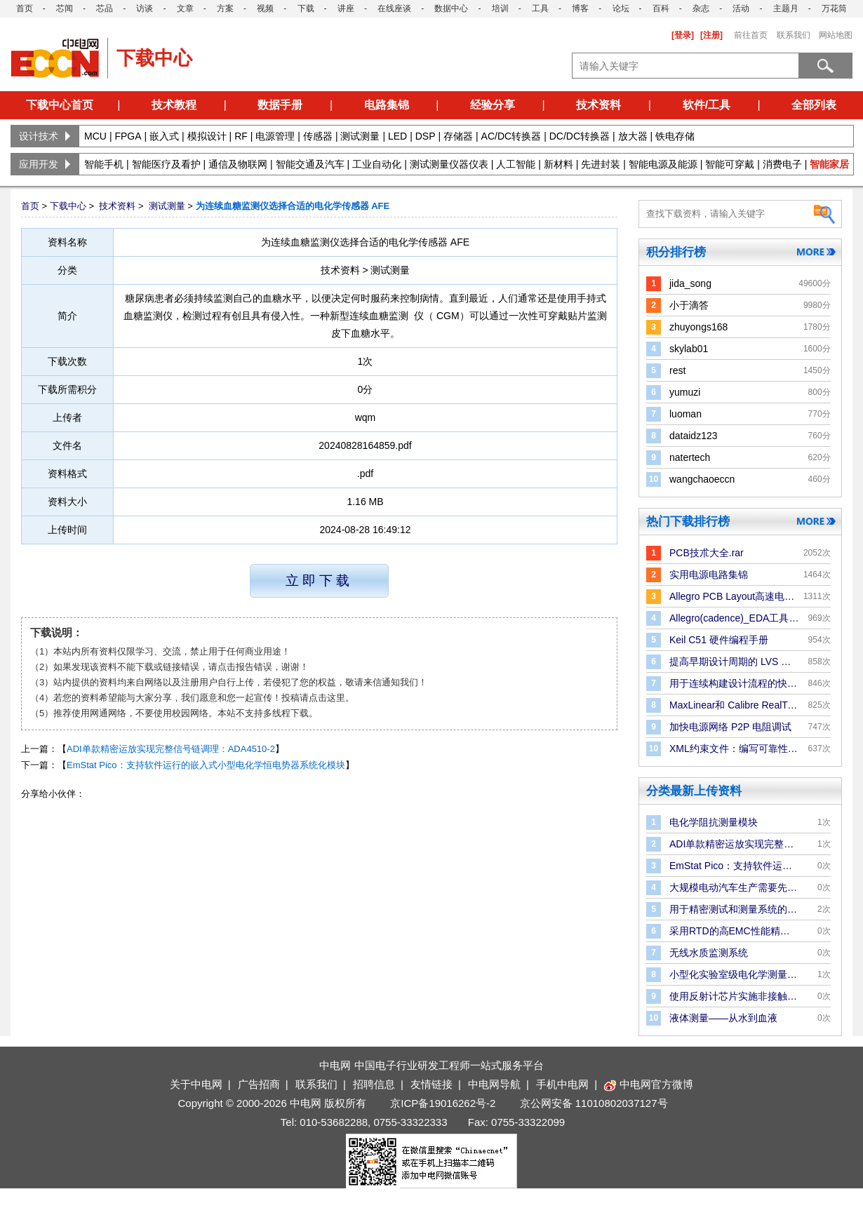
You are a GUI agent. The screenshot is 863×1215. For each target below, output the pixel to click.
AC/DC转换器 (511, 136)
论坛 (621, 8)
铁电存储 (675, 136)
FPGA (127, 136)
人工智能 (515, 164)
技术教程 (174, 105)
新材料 (558, 164)
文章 (185, 8)
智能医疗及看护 (166, 164)
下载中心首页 (59, 105)
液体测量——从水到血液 (723, 1017)
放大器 (633, 136)
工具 (540, 8)
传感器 (318, 136)
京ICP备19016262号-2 (442, 1103)
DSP (425, 136)
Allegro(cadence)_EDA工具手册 (734, 618)
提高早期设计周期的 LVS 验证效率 (734, 661)
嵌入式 (164, 136)
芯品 (104, 8)
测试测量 (360, 136)
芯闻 (64, 8)
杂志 (701, 8)
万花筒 (834, 8)
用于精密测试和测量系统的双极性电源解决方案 (734, 909)
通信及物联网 (237, 164)
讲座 (345, 8)
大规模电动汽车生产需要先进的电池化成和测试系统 (734, 887)
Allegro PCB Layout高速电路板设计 (734, 596)
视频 (265, 8)
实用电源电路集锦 (708, 574)
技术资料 (598, 105)
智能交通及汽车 (310, 164)
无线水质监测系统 (708, 952)
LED (397, 136)
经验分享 (492, 105)
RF (241, 136)
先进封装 (600, 164)
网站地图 (835, 35)
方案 (225, 8)
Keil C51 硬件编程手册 (718, 639)
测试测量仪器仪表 (449, 164)
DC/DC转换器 (579, 136)
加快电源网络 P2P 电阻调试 (730, 726)
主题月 (785, 8)
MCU (95, 136)
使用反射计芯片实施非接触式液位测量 (734, 996)
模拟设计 (207, 136)
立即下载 (319, 580)
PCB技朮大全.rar (706, 552)
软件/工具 (706, 105)
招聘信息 (374, 1084)
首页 (24, 8)
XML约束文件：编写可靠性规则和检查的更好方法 (734, 748)
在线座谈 (394, 8)
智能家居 (829, 164)
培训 (500, 8)
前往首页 (751, 35)
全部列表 (813, 105)
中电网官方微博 (648, 1084)
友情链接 (431, 1084)
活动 (740, 8)
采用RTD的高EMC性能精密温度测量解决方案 (734, 931)
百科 (661, 8)
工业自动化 (376, 164)
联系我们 (793, 35)
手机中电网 (562, 1084)
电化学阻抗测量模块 (713, 822)
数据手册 (279, 105)
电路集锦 (386, 105)
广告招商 (259, 1084)
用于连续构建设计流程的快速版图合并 (734, 683)
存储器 (458, 136)
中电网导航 (494, 1084)
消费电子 (782, 164)
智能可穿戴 (729, 164)
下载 (305, 8)
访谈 (144, 8)
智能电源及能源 (663, 164)
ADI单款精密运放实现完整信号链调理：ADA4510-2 (171, 749)
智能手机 (103, 164)
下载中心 (68, 206)
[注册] (711, 35)
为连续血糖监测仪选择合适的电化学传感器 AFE (293, 206)
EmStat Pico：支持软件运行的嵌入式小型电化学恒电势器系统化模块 (206, 765)
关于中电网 (196, 1084)
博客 (580, 8)
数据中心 (451, 8)
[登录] (682, 35)
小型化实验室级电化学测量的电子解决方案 (734, 974)
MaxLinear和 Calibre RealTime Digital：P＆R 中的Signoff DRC (734, 705)
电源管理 (275, 136)
